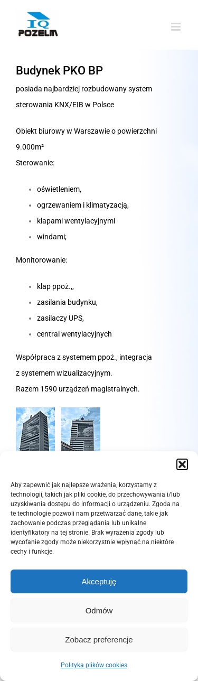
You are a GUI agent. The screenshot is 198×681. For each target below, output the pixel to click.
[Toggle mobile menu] (176, 26)
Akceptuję (99, 581)
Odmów (99, 610)
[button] (182, 464)
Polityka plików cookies (94, 665)
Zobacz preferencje (99, 639)
